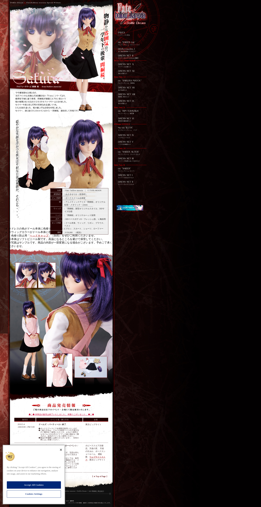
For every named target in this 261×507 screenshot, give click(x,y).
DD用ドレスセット (130, 103)
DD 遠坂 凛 (130, 111)
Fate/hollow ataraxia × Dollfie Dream (74, 491)
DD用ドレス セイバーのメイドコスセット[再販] (130, 56)
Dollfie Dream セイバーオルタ (130, 151)
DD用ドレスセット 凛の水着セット (130, 73)
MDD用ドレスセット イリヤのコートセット (130, 136)
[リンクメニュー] (131, 12)
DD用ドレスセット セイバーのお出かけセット (130, 159)
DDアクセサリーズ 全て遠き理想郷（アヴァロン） (130, 49)
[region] (34, 474)
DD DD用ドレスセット (130, 96)
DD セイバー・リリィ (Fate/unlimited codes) (130, 43)
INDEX (130, 33)
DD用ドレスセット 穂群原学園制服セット (130, 119)
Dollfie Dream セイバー (130, 168)
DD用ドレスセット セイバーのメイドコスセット (130, 183)
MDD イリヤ (130, 128)
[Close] (61, 449)
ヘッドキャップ (39, 235)
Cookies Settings (33, 494)
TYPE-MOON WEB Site (130, 210)
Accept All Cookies (34, 485)
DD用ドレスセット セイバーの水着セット (130, 64)
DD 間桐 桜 (130, 81)
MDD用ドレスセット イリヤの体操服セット (130, 143)
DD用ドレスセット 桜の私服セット (130, 89)
